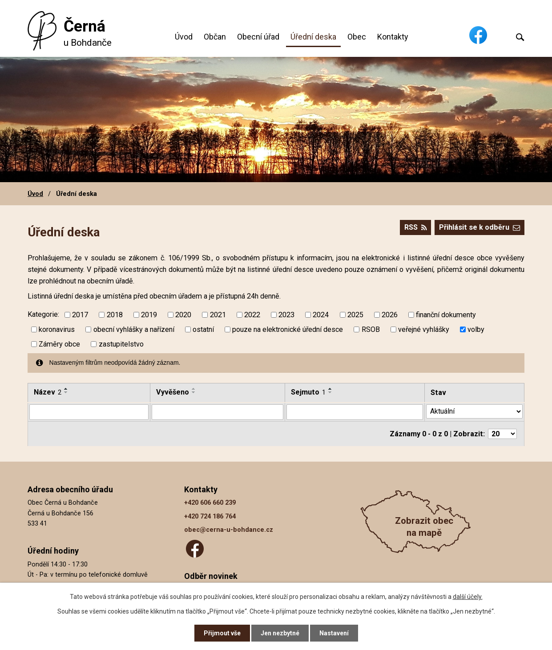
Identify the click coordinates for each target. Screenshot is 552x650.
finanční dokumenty (446, 315)
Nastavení (334, 633)
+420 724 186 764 (210, 516)
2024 (321, 315)
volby (475, 329)
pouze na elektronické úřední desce (287, 329)
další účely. (468, 596)
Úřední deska (313, 36)
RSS (415, 227)
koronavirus (57, 329)
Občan (215, 36)
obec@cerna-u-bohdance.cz (228, 530)
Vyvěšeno (172, 392)
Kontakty (392, 36)
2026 (390, 315)
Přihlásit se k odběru (479, 227)
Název (47, 392)
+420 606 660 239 (210, 502)
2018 (115, 315)
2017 (80, 315)
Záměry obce (59, 344)
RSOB (371, 329)
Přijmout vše (222, 633)
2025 (355, 315)
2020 (183, 315)
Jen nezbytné (280, 633)
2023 (286, 315)
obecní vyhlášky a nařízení (133, 329)
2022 (252, 315)
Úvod (184, 36)
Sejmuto (308, 392)
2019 (149, 315)
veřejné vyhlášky (423, 329)
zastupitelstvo (121, 344)
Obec (356, 36)
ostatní (203, 329)
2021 (218, 315)
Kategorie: (43, 314)
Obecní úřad (258, 36)
